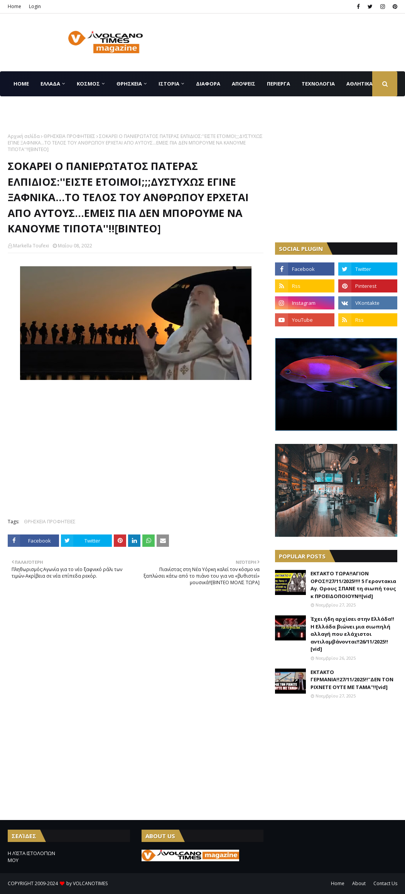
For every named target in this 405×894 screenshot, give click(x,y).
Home (14, 6)
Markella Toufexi (31, 245)
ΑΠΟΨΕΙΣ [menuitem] (243, 83)
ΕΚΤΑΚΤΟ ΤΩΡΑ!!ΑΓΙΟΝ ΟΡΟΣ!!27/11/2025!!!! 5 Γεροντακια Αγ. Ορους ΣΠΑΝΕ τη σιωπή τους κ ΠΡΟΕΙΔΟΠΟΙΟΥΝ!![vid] (353, 585)
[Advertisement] (333, 181)
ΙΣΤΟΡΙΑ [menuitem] (169, 83)
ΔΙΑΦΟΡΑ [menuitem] (208, 83)
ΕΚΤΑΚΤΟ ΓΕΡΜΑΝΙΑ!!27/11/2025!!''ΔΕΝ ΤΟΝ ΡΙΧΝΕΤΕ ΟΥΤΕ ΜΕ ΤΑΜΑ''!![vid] (351, 680)
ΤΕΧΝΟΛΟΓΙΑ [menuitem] (318, 83)
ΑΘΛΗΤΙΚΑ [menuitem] (359, 83)
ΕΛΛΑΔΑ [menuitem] (50, 83)
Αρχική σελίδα (24, 136)
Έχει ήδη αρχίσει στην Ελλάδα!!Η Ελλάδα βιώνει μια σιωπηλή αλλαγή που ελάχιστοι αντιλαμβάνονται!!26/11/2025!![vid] (352, 633)
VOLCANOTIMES (90, 883)
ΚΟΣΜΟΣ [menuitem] (88, 83)
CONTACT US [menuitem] (30, 108)
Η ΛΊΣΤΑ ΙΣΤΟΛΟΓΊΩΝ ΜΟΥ (31, 857)
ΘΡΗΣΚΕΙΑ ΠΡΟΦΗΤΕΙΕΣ (69, 136)
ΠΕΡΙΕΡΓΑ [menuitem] (278, 83)
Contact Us (385, 883)
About (359, 883)
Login (35, 6)
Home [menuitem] (21, 83)
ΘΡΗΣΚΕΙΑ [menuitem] (129, 83)
